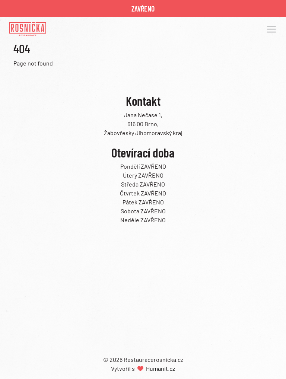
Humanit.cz (160, 368)
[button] (269, 29)
